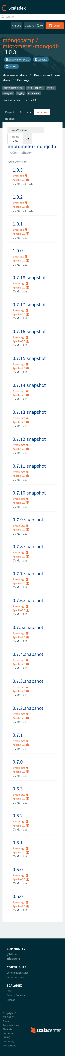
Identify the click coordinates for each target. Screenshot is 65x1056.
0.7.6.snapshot (28, 600)
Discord (13, 958)
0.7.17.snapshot (29, 304)
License (11, 999)
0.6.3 (18, 788)
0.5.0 (18, 896)
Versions (42, 112)
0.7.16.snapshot (29, 331)
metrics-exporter (35, 87)
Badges (10, 119)
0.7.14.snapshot (29, 385)
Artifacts (25, 112)
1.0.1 (18, 224)
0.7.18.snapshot (29, 277)
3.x (25, 100)
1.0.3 (18, 170)
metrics (50, 87)
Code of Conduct (16, 995)
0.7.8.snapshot (28, 546)
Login (54, 25)
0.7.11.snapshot (29, 466)
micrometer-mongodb (30, 46)
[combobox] (25, 130)
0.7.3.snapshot (28, 681)
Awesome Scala (34, 25)
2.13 (33, 100)
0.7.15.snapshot (29, 358)
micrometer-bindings (13, 87)
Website (41, 59)
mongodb (8, 93)
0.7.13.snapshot (29, 412)
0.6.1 (18, 842)
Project (9, 112)
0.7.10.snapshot (29, 493)
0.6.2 (18, 815)
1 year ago (20, 175)
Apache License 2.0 (17, 59)
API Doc (16, 25)
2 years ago (20, 283)
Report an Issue (15, 977)
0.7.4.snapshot (28, 654)
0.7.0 (18, 762)
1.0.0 (18, 250)
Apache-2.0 (21, 179)
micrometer (33, 93)
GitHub (11, 66)
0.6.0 (18, 869)
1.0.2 (18, 197)
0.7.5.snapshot (28, 627)
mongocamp (18, 40)
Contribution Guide (17, 972)
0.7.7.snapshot (28, 573)
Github (12, 954)
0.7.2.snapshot (28, 708)
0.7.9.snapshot (28, 519)
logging (20, 93)
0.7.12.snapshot (29, 439)
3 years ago (20, 848)
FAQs (9, 991)
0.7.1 (18, 735)
